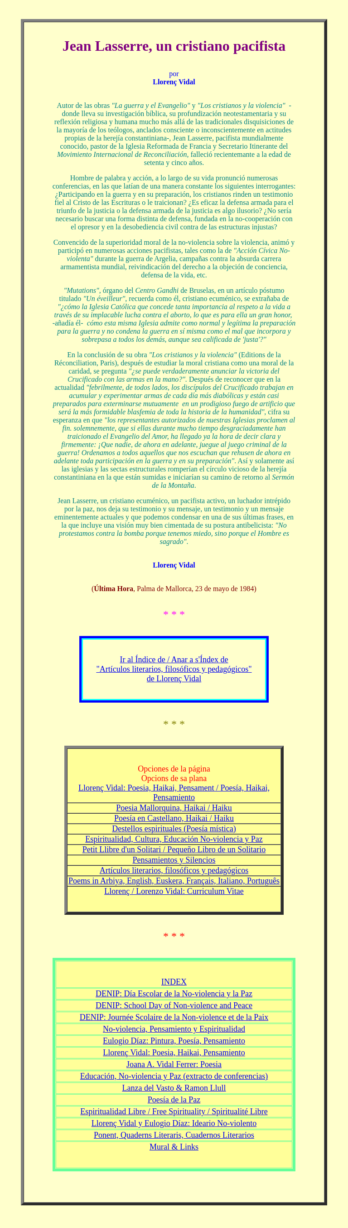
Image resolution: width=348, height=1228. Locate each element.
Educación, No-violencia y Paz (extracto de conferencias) (174, 1076)
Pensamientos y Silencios (173, 859)
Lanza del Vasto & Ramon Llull (174, 1087)
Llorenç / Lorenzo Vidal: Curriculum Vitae (174, 891)
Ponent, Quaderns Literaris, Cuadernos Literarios (174, 1135)
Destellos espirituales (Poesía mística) (174, 828)
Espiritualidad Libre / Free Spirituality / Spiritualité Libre (173, 1111)
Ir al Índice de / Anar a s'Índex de (174, 659)
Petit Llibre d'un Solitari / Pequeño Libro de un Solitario (174, 849)
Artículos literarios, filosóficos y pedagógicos (174, 870)
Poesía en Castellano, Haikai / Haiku (174, 818)
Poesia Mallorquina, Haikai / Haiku (174, 807)
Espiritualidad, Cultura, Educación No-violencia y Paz (173, 839)
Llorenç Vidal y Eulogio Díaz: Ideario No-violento (174, 1123)
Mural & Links (174, 1146)
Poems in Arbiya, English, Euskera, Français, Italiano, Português (174, 880)
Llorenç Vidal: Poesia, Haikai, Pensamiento (174, 1052)
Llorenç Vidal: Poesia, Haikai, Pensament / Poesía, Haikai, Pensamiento (174, 792)
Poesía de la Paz (174, 1099)
